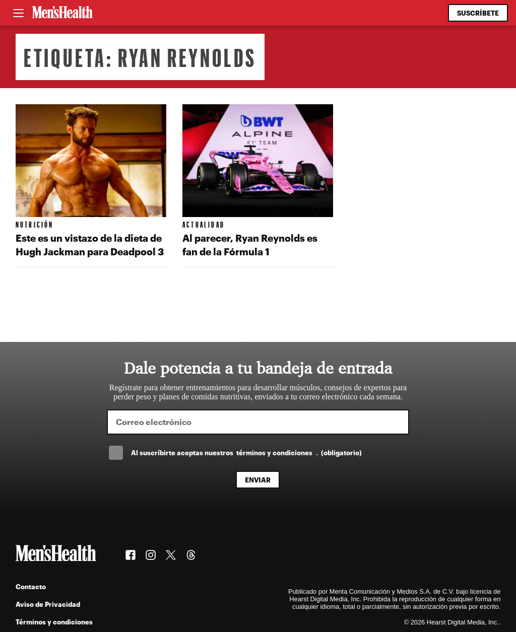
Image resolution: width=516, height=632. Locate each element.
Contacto (31, 586)
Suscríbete (478, 13)
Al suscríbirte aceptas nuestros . (246, 452)
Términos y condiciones (54, 621)
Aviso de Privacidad (48, 604)
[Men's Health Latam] (62, 13)
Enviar (258, 479)
